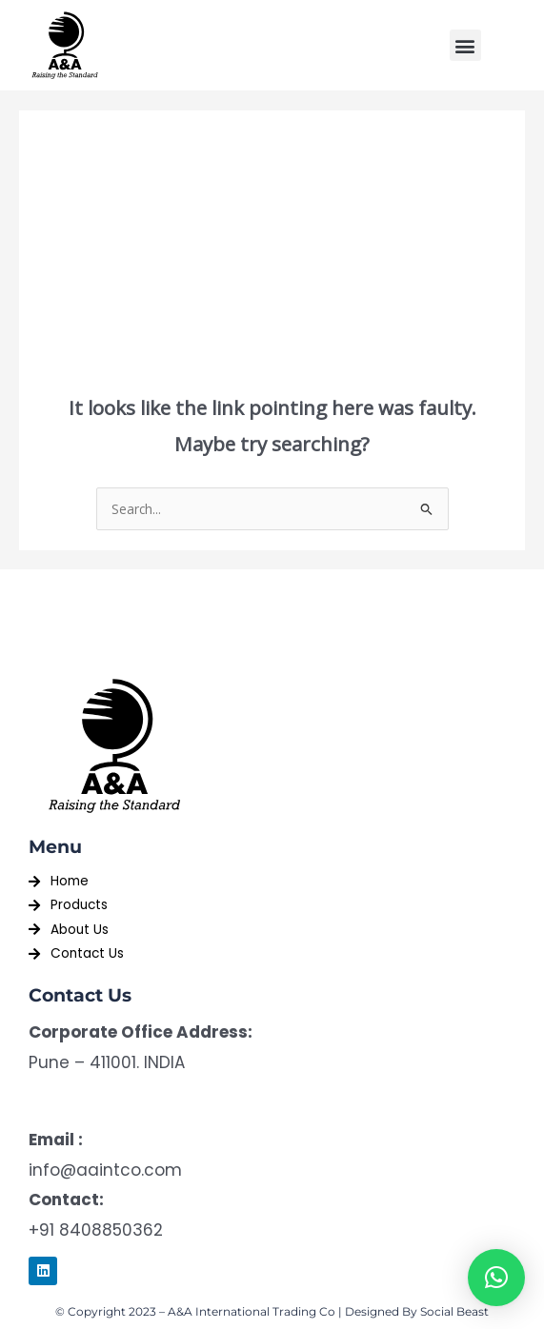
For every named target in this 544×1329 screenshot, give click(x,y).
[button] (465, 45)
